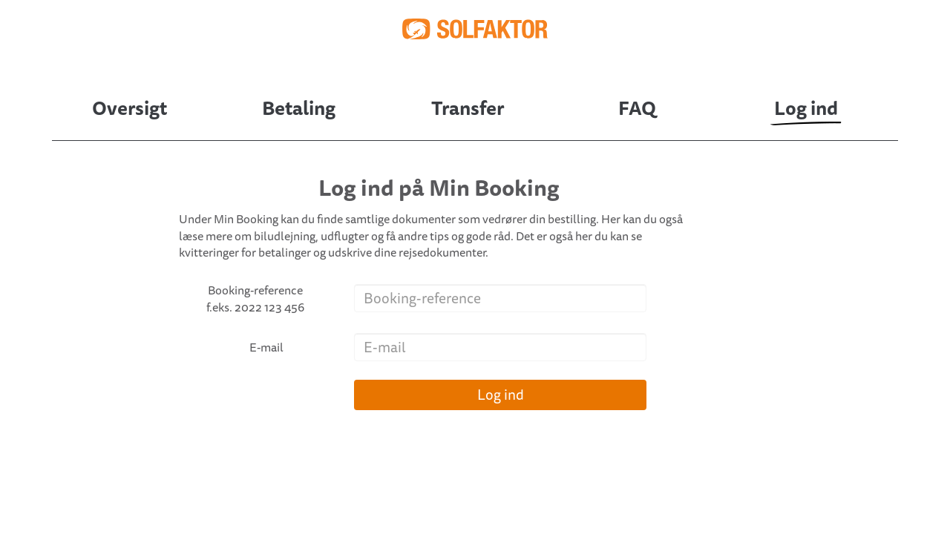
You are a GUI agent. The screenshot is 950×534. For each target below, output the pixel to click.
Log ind (500, 394)
